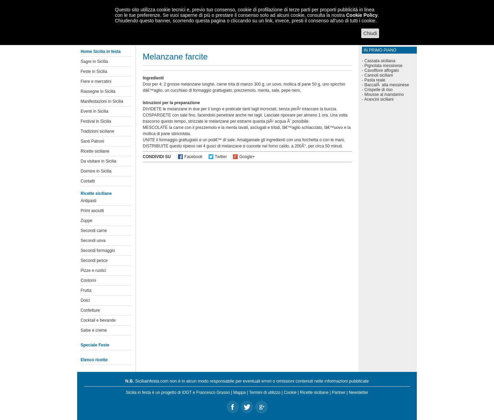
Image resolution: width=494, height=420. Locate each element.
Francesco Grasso (213, 392)
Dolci (85, 300)
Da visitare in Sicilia (98, 161)
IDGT (186, 392)
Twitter (221, 156)
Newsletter (358, 392)
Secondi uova (93, 240)
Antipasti (88, 200)
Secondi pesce (94, 260)
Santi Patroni (92, 141)
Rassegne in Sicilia (98, 91)
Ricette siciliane (95, 151)
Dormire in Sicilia (96, 171)
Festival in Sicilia (96, 121)
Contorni (88, 280)
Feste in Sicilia (94, 71)
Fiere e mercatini (96, 81)
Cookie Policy (362, 15)
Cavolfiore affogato (381, 70)
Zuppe (86, 220)
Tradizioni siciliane (97, 131)
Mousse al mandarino (384, 94)
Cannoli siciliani (378, 75)
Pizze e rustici (93, 270)
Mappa (239, 392)
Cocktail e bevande (98, 320)
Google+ (247, 156)
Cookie (290, 392)
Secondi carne (94, 230)
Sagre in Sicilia (94, 61)
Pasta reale (374, 80)
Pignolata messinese (383, 65)
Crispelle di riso (378, 89)
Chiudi (370, 33)
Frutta (86, 290)
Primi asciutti (92, 210)
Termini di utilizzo (264, 392)
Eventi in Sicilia (94, 111)
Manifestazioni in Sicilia (102, 101)
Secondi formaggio (98, 250)
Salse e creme (94, 330)
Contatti (88, 181)
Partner (338, 392)
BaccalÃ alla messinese (386, 84)
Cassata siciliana (379, 60)
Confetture (90, 310)
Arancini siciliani (378, 99)
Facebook (193, 156)
